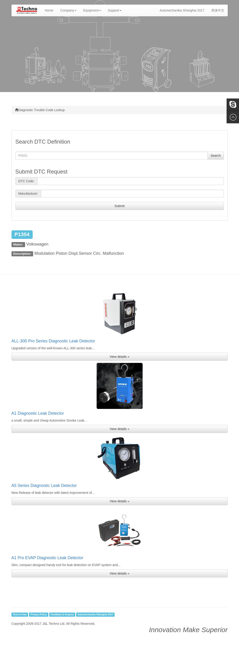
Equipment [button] (92, 10)
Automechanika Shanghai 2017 (182, 10)
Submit (120, 206)
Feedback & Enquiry (62, 614)
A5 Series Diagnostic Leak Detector (44, 485)
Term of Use (20, 614)
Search (215, 155)
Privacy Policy (38, 614)
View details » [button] (119, 357)
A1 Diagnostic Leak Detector (38, 413)
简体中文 (217, 10)
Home (51, 10)
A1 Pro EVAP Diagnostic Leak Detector (48, 557)
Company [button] (68, 10)
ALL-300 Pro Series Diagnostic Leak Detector (53, 341)
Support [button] (114, 10)
